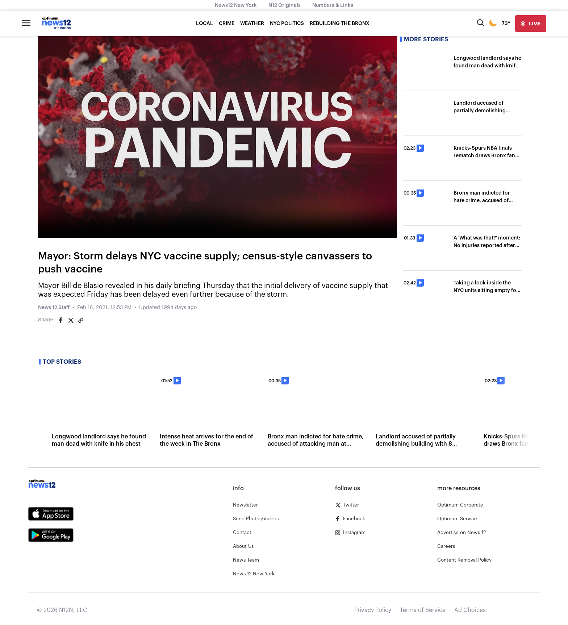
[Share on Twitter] (71, 320)
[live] (530, 23)
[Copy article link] (81, 320)
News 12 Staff (54, 307)
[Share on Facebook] (60, 320)
